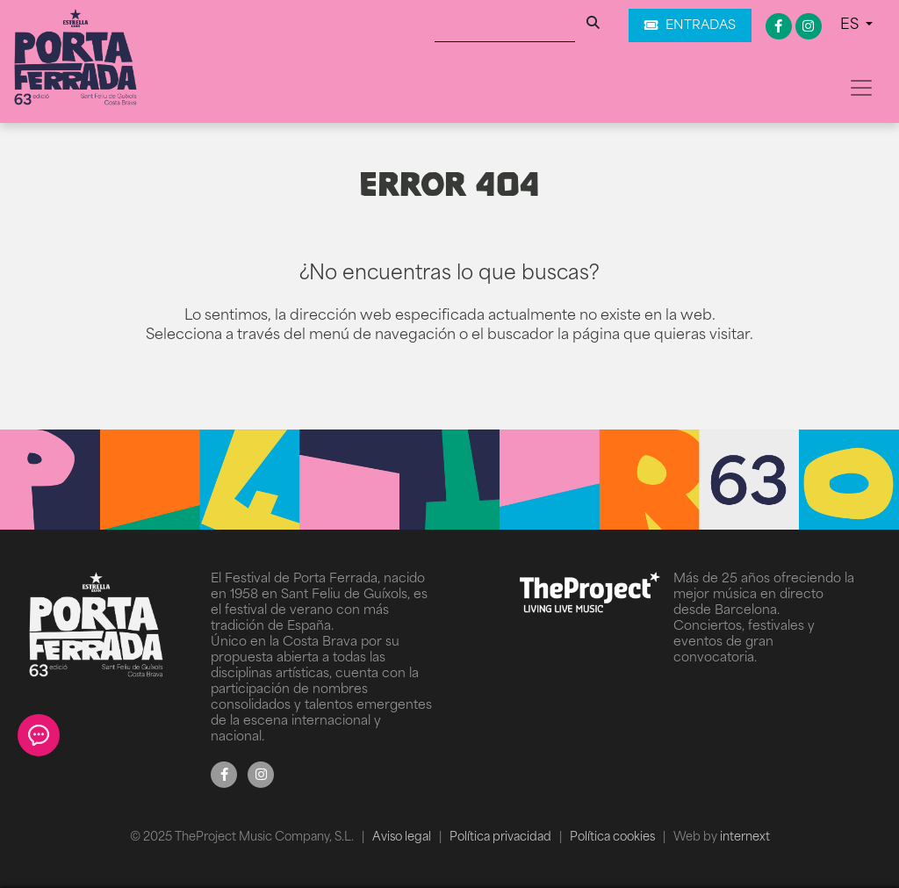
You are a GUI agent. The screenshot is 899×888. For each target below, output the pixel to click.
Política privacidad (502, 837)
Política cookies (614, 837)
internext (745, 837)
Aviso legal (403, 837)
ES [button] (851, 25)
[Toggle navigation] (861, 87)
